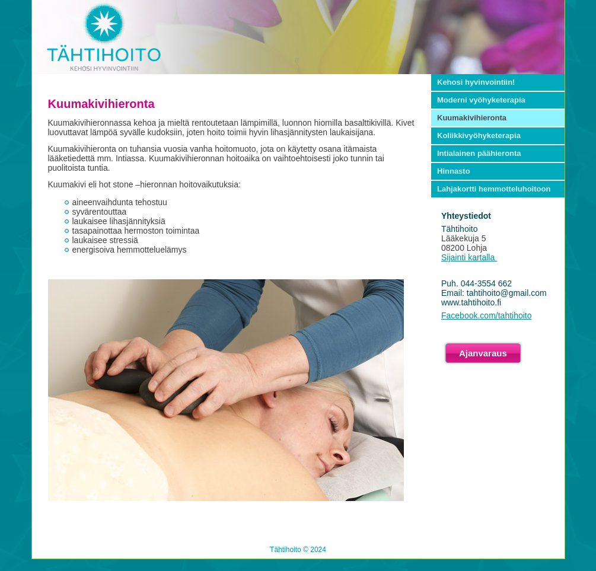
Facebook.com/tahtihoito (486, 315)
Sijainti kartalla (469, 257)
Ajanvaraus (483, 353)
